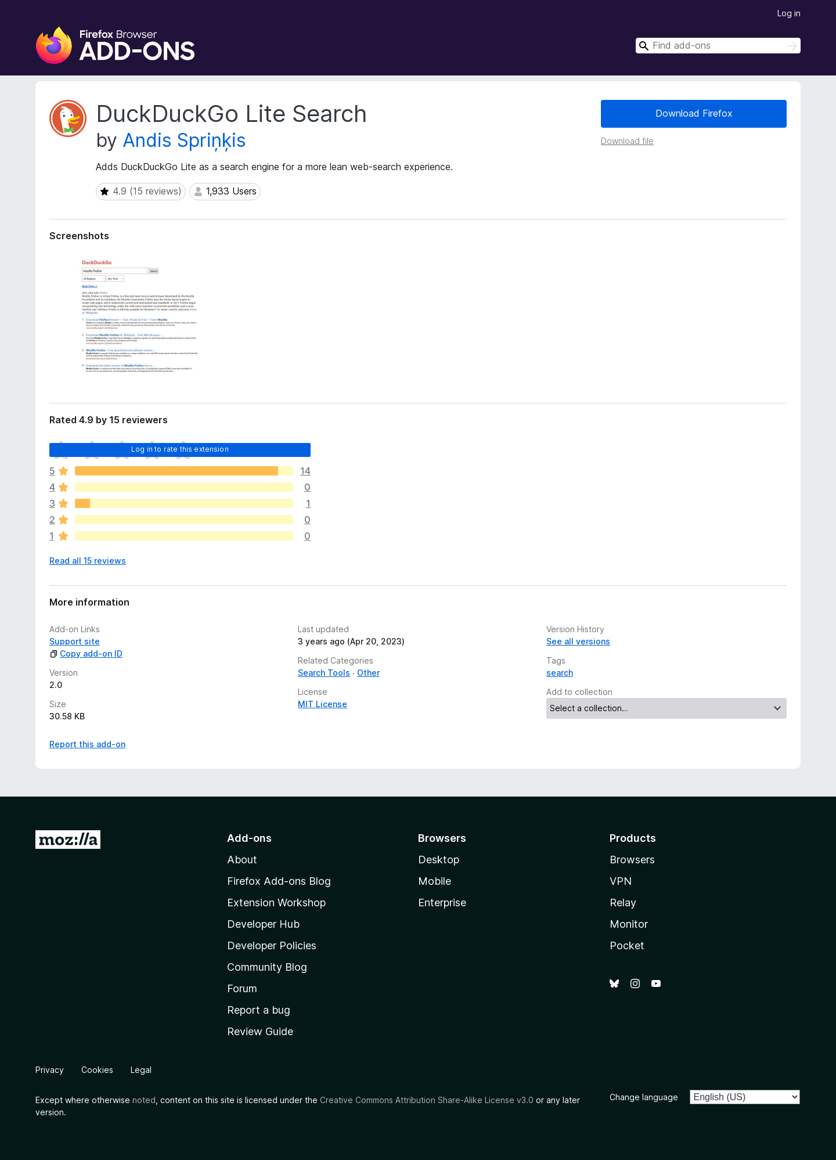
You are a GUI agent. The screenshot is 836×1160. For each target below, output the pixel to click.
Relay (623, 902)
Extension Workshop (276, 902)
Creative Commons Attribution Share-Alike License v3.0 (427, 1100)
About (242, 859)
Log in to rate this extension (180, 449)
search (559, 673)
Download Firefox (694, 113)
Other (368, 673)
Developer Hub (263, 924)
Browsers (632, 859)
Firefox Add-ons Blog (279, 881)
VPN (621, 881)
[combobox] (718, 45)
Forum (242, 988)
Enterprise (442, 902)
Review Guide (260, 1031)
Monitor (629, 924)
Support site (74, 641)
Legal (141, 1070)
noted (144, 1100)
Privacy (49, 1070)
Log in (789, 13)
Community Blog (267, 967)
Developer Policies (271, 945)
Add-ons (249, 838)
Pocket (627, 945)
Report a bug (258, 1010)
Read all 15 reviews (87, 560)
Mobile (434, 881)
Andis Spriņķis (184, 140)
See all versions (578, 641)
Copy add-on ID (85, 653)
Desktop (438, 859)
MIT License (322, 704)
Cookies (97, 1070)
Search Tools (324, 673)
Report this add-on (87, 744)
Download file (627, 141)
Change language (644, 1097)
